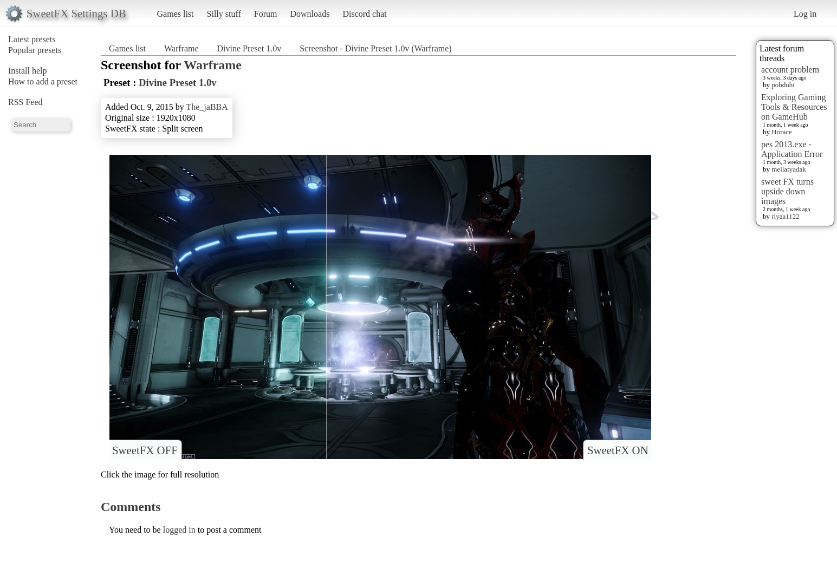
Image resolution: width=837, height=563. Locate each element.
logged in (179, 529)
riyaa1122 (785, 216)
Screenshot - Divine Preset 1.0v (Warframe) (375, 48)
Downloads (309, 13)
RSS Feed (25, 102)
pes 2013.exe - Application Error (791, 149)
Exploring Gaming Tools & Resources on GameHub (794, 107)
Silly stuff (224, 13)
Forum (265, 13)
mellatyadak (788, 169)
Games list (175, 13)
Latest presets (32, 39)
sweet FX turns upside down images (787, 191)
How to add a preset (42, 81)
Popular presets (34, 50)
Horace (781, 132)
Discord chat (364, 13)
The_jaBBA (207, 107)
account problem (790, 69)
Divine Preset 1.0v (249, 48)
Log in (805, 13)
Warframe (181, 48)
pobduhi (783, 85)
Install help (27, 70)
